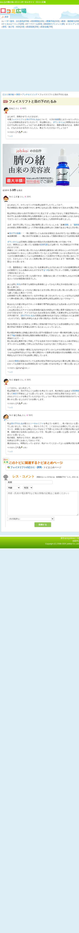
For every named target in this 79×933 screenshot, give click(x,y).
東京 (15, 394)
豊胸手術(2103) (53, 21)
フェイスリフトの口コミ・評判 (26, 467)
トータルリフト (36, 423)
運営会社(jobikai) (68, 538)
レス (11, 136)
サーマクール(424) (34, 24)
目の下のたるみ (33, 119)
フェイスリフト (17, 119)
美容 (5, 17)
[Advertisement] (29, 60)
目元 (19, 284)
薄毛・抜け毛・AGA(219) (13, 27)
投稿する (43, 524)
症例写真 (44, 245)
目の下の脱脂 (15, 233)
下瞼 (13, 335)
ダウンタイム (58, 122)
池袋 (57, 119)
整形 (17, 361)
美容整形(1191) (37, 21)
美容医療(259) (32, 27)
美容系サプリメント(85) (54, 24)
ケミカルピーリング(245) (13, 24)
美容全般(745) (47, 27)
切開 (66, 225)
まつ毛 (46, 270)
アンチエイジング (29, 94)
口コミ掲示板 (8, 94)
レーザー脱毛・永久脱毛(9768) (16, 21)
